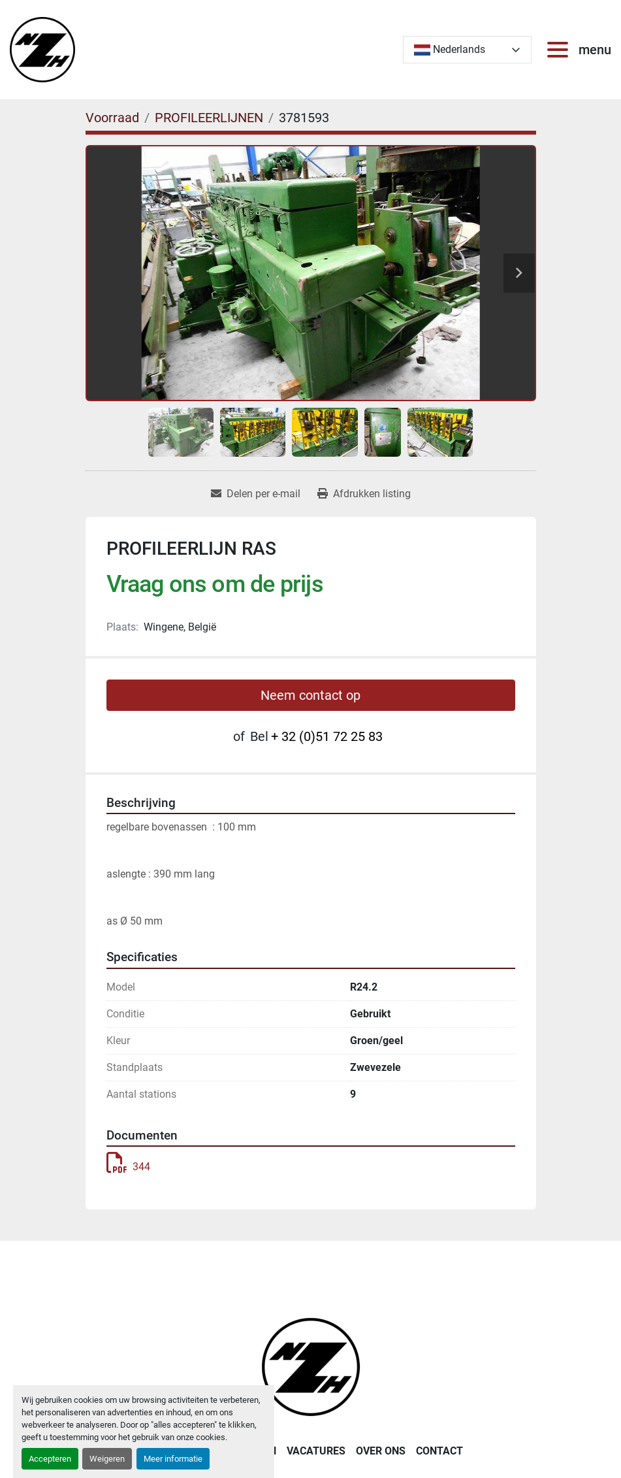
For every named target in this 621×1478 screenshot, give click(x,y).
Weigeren (107, 1459)
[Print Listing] (364, 494)
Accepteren (50, 1459)
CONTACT (439, 1451)
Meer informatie (173, 1459)
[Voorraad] (112, 117)
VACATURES (316, 1451)
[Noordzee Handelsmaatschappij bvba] (311, 1366)
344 (128, 1166)
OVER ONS (381, 1451)
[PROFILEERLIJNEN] (209, 117)
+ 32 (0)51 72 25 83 (327, 736)
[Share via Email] (255, 494)
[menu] (560, 49)
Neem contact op (310, 695)
